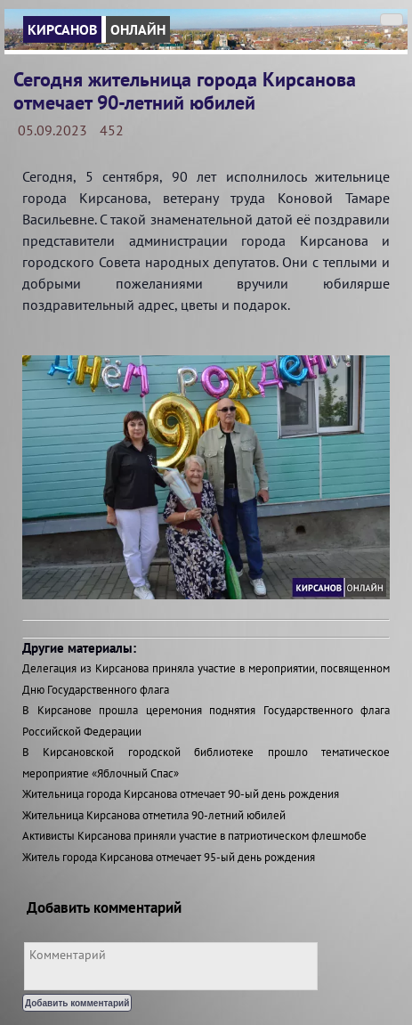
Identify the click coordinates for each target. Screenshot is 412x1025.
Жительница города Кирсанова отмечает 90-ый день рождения (180, 793)
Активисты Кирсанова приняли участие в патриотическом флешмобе (194, 835)
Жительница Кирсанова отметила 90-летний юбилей (154, 815)
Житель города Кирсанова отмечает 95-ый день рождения (168, 857)
